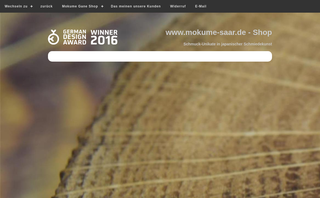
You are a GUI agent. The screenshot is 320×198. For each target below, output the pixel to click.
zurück (46, 6)
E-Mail (200, 6)
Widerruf (178, 6)
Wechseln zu (16, 6)
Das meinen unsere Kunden (136, 6)
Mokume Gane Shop (80, 6)
